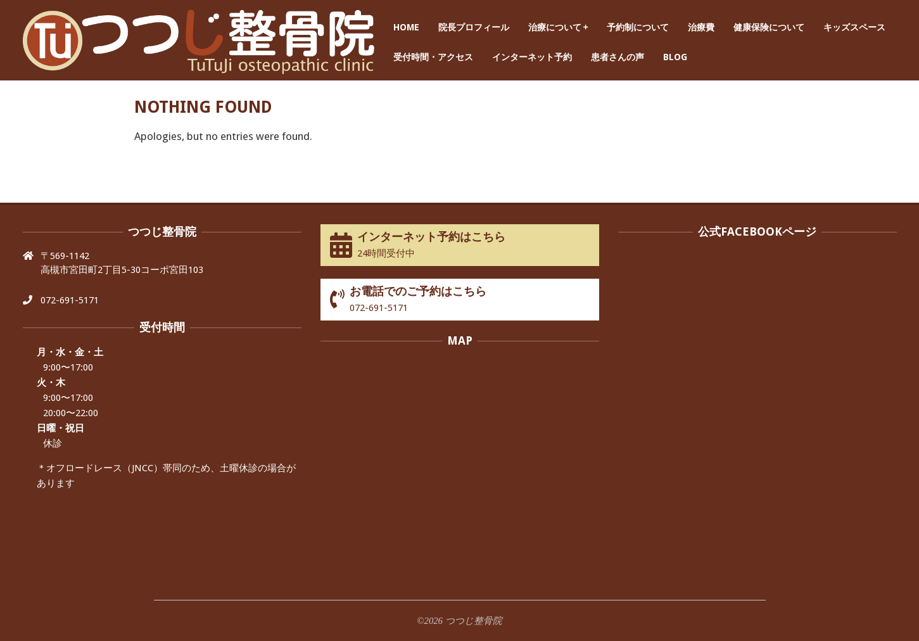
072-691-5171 (70, 300)
